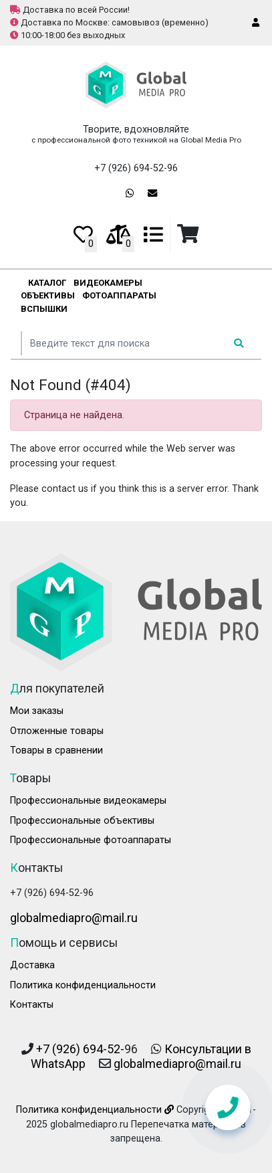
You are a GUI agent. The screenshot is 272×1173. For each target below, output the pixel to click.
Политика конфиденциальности (83, 985)
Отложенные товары (57, 731)
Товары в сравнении (56, 750)
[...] (124, 343)
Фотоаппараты (119, 295)
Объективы (48, 295)
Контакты (31, 1004)
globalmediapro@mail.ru (74, 918)
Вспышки (44, 309)
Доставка (32, 965)
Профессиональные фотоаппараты (90, 840)
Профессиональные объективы (82, 820)
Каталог (47, 283)
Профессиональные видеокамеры (88, 800)
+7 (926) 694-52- (80, 1049)
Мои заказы (36, 711)
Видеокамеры (108, 283)
